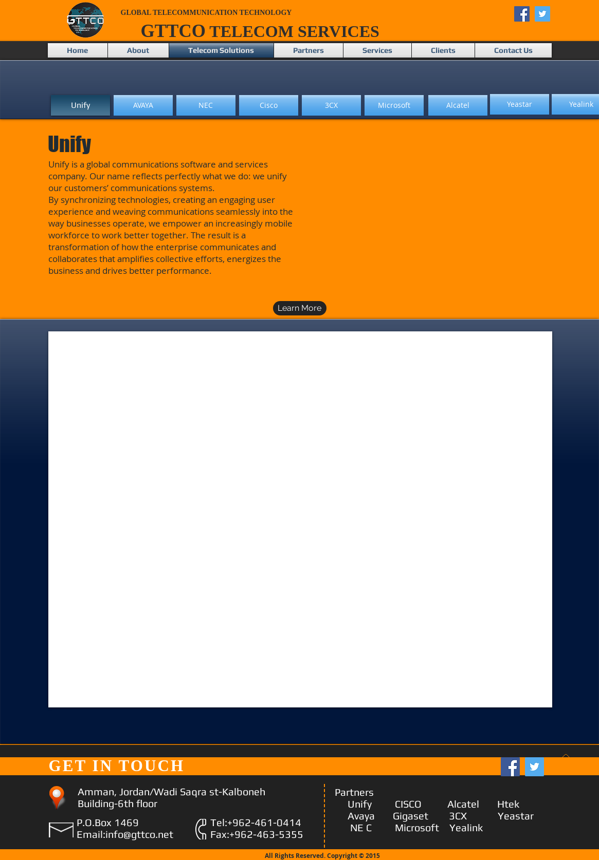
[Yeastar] (519, 104)
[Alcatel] (457, 105)
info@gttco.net (139, 834)
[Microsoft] (394, 105)
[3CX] (331, 105)
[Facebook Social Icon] (522, 14)
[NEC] (205, 105)
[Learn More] (299, 308)
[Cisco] (268, 105)
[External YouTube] (427, 227)
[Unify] (80, 105)
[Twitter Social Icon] (542, 14)
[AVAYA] (143, 105)
